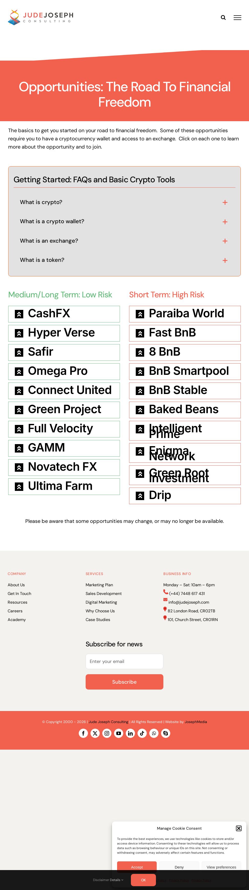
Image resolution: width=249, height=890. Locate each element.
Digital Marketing (101, 602)
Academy (17, 619)
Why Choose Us (100, 611)
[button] (238, 828)
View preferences (221, 867)
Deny (179, 867)
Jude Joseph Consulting (108, 721)
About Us (16, 585)
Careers (15, 611)
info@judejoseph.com (188, 602)
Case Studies (98, 619)
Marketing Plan (99, 585)
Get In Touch (19, 593)
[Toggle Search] (223, 17)
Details (116, 880)
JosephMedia (196, 721)
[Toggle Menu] (237, 17)
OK (143, 880)
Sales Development (104, 593)
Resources (17, 602)
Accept (137, 867)
